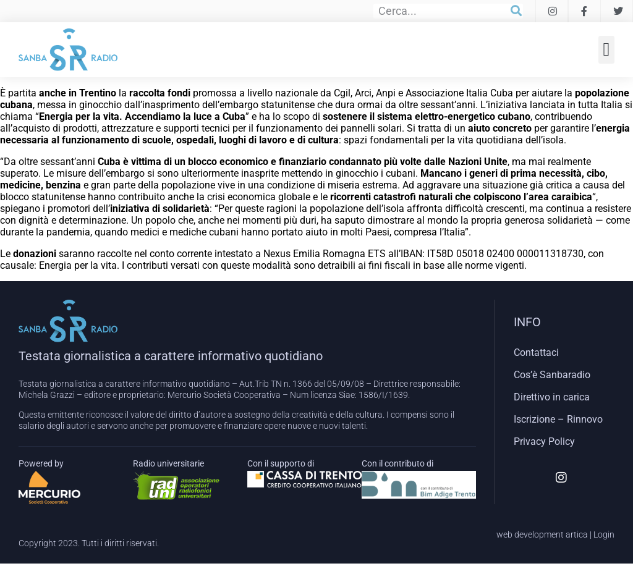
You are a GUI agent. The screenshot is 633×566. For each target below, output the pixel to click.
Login (603, 534)
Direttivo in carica (552, 397)
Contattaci (536, 352)
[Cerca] (516, 11)
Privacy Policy (544, 441)
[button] (606, 50)
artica (577, 534)
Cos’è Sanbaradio (552, 375)
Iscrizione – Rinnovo (558, 419)
